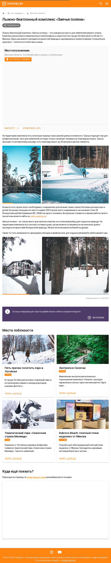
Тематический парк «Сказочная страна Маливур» (25, 434)
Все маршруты (15, 13)
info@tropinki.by (69, 560)
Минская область (36, 13)
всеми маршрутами (36, 477)
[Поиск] (100, 3)
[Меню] (106, 3)
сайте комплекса (38, 216)
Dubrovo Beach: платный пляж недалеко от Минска (79, 434)
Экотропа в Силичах (72, 368)
